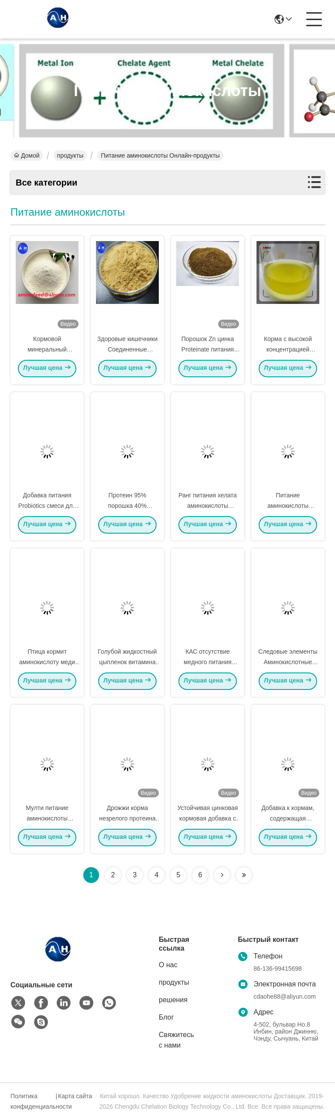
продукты (70, 155)
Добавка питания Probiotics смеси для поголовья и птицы (47, 507)
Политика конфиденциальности (31, 1101)
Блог (166, 1017)
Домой (27, 155)
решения (173, 999)
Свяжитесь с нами (176, 1040)
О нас (168, 965)
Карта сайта (75, 1096)
